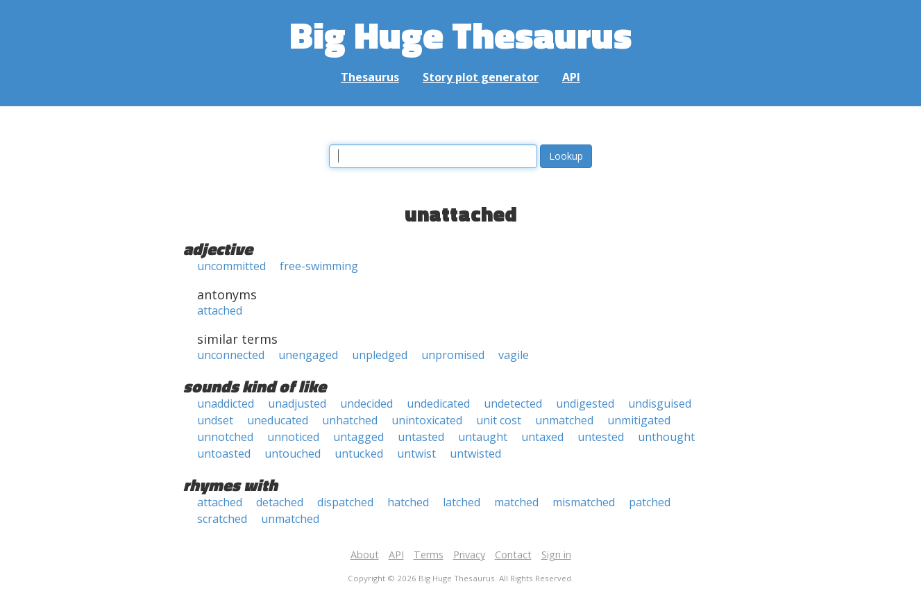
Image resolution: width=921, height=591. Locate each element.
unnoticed (293, 436)
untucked (359, 453)
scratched (222, 518)
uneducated (277, 420)
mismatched (583, 502)
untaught (482, 436)
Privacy (469, 554)
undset (215, 420)
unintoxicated (426, 420)
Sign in (556, 554)
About (364, 554)
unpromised (452, 355)
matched (516, 502)
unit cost (498, 420)
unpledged (379, 355)
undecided (366, 403)
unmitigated (638, 420)
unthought (666, 436)
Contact (513, 554)
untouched (292, 453)
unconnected (230, 355)
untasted (421, 436)
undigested (585, 403)
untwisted (475, 453)
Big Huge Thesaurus (460, 34)
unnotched (225, 436)
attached (219, 310)
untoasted (224, 453)
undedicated (438, 403)
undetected (513, 403)
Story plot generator (481, 77)
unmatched (564, 420)
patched (649, 502)
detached (279, 502)
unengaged (308, 355)
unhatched (350, 420)
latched (461, 502)
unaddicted (225, 403)
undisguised (659, 403)
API (571, 77)
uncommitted (231, 266)
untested (600, 436)
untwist (416, 453)
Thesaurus (370, 77)
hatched (408, 502)
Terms (428, 554)
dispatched (345, 502)
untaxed (542, 436)
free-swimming (319, 266)
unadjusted (297, 403)
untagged (358, 436)
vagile (513, 355)
